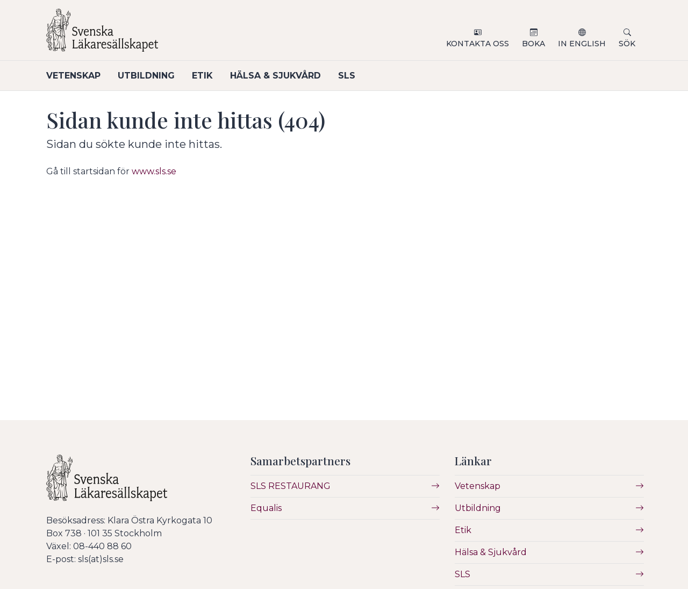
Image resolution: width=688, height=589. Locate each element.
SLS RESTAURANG (290, 486)
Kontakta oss (477, 43)
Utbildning (146, 75)
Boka (533, 43)
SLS (346, 75)
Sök (627, 43)
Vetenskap (73, 75)
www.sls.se (154, 171)
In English (582, 43)
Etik (202, 75)
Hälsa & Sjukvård (275, 75)
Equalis (266, 508)
